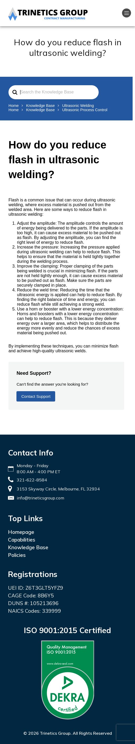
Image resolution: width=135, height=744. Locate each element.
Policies (17, 555)
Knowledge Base (28, 547)
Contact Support (35, 396)
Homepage (21, 532)
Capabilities (21, 539)
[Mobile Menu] (126, 12)
